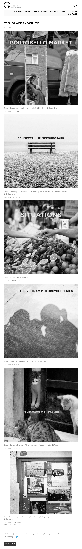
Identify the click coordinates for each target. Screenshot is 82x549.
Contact (72, 14)
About (73, 12)
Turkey (55, 445)
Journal (18, 12)
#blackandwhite (22, 108)
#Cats (27, 445)
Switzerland (9, 194)
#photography (27, 517)
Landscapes (14, 192)
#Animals (34, 445)
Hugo (15, 537)
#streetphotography (41, 517)
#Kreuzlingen (48, 192)
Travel (64, 12)
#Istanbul (19, 445)
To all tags (8, 27)
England (41, 108)
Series (28, 12)
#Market (33, 108)
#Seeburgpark (36, 192)
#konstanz (68, 517)
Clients (54, 12)
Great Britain (53, 108)
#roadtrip (33, 361)
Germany (8, 519)
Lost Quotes (41, 12)
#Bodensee (25, 192)
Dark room (10, 543)
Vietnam (42, 361)
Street (12, 108)
